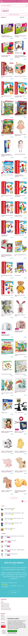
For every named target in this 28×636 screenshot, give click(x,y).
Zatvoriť (5, 626)
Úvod (2, 8)
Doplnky (4, 8)
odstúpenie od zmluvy (5, 605)
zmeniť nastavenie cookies (6, 609)
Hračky (8, 8)
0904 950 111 (5, 584)
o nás (2, 600)
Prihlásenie (3, 616)
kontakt (2, 602)
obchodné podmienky (5, 603)
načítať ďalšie (14, 498)
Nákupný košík (3, 619)
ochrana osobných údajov (6, 608)
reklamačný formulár (5, 606)
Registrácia (3, 618)
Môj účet (2, 615)
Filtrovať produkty (14, 5)
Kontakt (14, 592)
